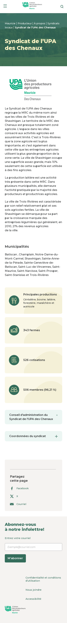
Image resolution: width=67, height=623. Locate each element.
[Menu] (5, 6)
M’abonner (15, 558)
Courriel (18, 504)
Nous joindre (33, 589)
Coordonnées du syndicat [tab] (33, 436)
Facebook (19, 488)
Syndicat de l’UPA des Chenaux (35, 27)
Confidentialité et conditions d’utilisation (43, 579)
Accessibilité (33, 598)
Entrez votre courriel (33, 549)
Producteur (25, 23)
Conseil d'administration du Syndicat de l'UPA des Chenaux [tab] (33, 417)
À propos (40, 23)
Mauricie (10, 23)
